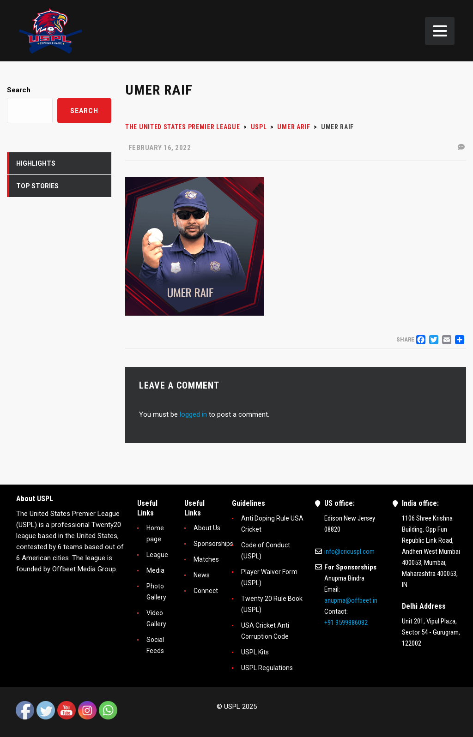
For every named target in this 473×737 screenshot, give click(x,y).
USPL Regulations (267, 667)
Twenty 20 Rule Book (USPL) (272, 604)
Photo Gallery (156, 591)
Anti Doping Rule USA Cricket (272, 524)
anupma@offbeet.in (350, 600)
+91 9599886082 (346, 622)
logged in (193, 414)
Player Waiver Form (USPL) (269, 577)
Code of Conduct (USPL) (265, 550)
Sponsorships (213, 543)
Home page (155, 533)
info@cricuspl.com (349, 551)
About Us (207, 528)
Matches (206, 559)
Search (18, 90)
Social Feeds (155, 645)
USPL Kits (255, 652)
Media (155, 570)
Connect (206, 590)
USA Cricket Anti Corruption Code (265, 631)
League (157, 554)
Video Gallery (156, 618)
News (202, 575)
